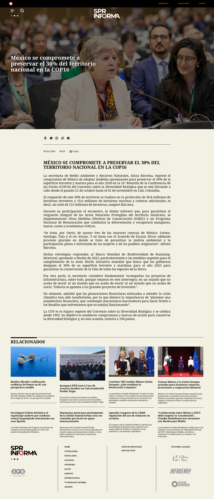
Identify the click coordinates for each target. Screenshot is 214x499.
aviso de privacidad (131, 447)
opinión (68, 487)
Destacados (186, 3)
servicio (68, 473)
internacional (72, 478)
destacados (70, 455)
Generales (166, 3)
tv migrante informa (75, 482)
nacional (69, 460)
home (67, 447)
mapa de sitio (128, 450)
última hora (71, 451)
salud (67, 469)
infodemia (69, 464)
